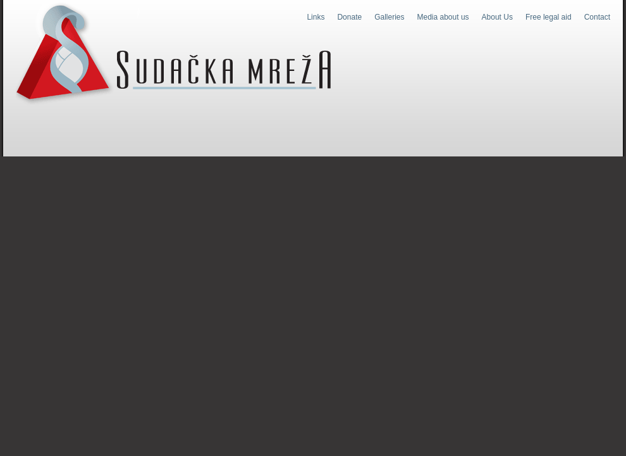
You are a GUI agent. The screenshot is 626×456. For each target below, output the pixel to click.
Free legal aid (548, 17)
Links (315, 17)
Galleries (389, 17)
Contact (597, 17)
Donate (349, 17)
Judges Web (173, 53)
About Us (497, 17)
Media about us (443, 17)
